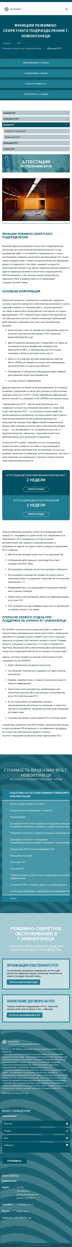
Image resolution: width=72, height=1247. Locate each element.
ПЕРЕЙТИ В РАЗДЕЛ (36, 489)
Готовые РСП (9, 149)
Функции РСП (8, 125)
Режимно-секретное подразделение (22, 48)
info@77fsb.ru (23, 1211)
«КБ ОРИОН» (45, 1245)
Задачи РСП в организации (15, 131)
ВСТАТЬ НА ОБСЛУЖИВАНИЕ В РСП (24, 1015)
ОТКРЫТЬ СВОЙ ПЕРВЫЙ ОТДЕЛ (23, 982)
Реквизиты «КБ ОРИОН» (16, 1217)
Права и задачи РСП (12, 137)
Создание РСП (9, 113)
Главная (7, 43)
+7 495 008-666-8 (25, 1204)
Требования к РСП (11, 119)
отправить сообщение (14, 1161)
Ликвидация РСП (10, 143)
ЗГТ (19, 43)
